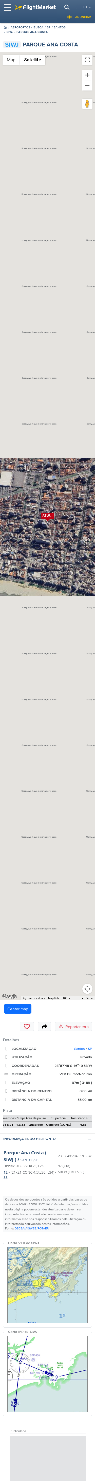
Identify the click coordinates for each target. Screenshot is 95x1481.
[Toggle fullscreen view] (87, 60)
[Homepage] (5, 27)
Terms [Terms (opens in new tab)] (89, 998)
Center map (17, 1009)
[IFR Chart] (47, 1374)
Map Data (54, 998)
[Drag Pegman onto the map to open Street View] (87, 104)
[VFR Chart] (47, 1285)
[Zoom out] (87, 85)
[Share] (44, 1026)
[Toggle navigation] (8, 7)
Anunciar (79, 17)
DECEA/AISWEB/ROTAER (32, 1228)
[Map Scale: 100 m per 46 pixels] (73, 998)
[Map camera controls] (87, 989)
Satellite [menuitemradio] (32, 59)
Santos (60, 27)
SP (48, 27)
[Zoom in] (87, 75)
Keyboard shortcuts (34, 998)
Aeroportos (20, 27)
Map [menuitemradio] (11, 59)
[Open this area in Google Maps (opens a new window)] (9, 996)
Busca (38, 27)
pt (85, 7)
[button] (47, 1140)
